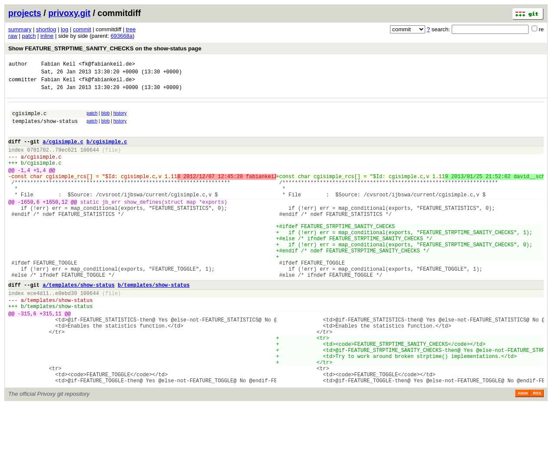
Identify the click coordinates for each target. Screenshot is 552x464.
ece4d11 (38, 333)
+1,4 (39, 185)
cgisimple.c (29, 119)
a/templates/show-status (79, 324)
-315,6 (27, 357)
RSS (537, 452)
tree (131, 29)
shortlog (46, 29)
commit (82, 29)
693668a (122, 36)
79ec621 (66, 161)
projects (24, 13)
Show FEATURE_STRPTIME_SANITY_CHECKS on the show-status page (105, 48)
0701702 (38, 161)
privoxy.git (69, 13)
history (119, 118)
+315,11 (50, 357)
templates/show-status (45, 129)
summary (19, 29)
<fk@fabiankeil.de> (107, 65)
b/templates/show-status (154, 324)
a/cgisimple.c (63, 152)
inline (46, 36)
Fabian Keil (58, 65)
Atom (523, 452)
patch (29, 36)
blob (105, 118)
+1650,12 (55, 224)
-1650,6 (29, 224)
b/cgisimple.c (106, 152)
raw (12, 36)
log (64, 29)
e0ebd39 (66, 333)
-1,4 (24, 185)
